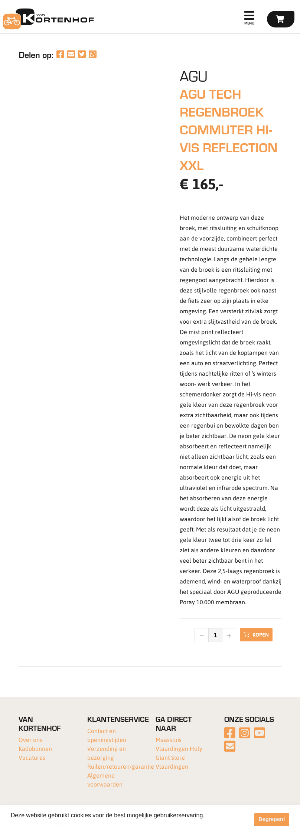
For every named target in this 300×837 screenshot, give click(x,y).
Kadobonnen (35, 748)
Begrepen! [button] (272, 819)
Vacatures (32, 757)
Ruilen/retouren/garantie (120, 766)
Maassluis (169, 739)
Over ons (30, 739)
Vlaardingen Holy (179, 748)
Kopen (256, 634)
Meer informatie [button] (32, 825)
